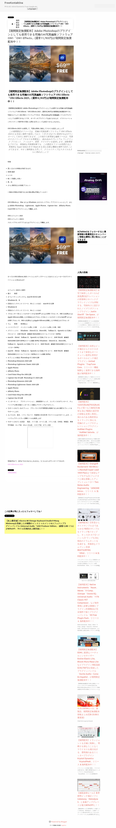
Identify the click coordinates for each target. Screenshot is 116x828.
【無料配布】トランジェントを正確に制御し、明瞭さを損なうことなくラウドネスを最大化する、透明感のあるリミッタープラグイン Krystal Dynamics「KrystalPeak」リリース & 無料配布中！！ (88, 752)
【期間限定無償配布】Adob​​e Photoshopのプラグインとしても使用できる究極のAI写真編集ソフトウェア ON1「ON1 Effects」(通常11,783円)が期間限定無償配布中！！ (46, 24)
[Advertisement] (40, 495)
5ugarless (63, 825)
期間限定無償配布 (12, 472)
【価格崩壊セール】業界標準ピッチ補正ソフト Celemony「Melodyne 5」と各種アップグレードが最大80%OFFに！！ (88, 799)
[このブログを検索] (106, 6)
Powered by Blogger (58, 822)
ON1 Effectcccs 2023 (15, 464)
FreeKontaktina (14, 2)
